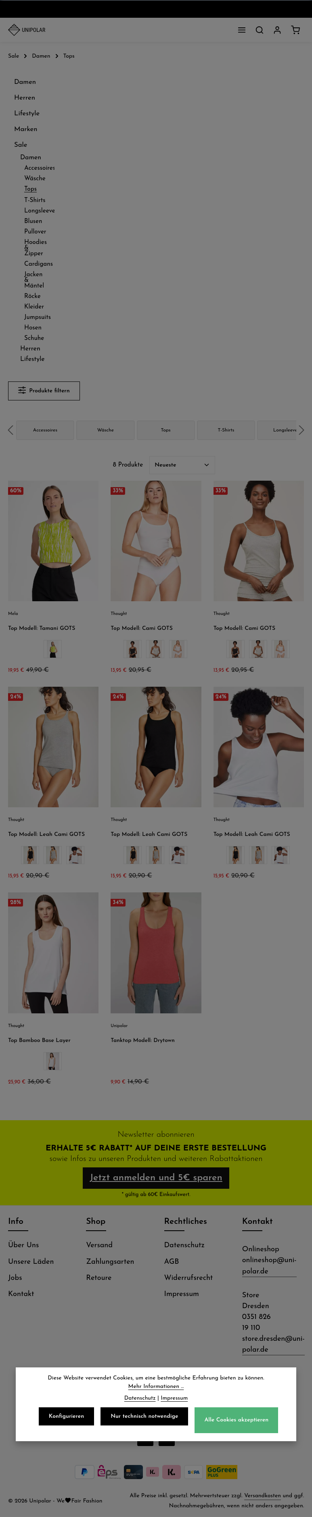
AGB (171, 1262)
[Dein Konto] (277, 30)
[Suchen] (259, 30)
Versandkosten (262, 1496)
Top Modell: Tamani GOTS (41, 628)
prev (10, 430)
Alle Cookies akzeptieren (236, 1422)
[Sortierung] (182, 465)
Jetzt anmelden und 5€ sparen (156, 1178)
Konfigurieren (66, 1418)
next (301, 430)
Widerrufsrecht (188, 1278)
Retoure (98, 1278)
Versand (99, 1246)
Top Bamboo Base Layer (39, 1040)
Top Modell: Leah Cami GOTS (46, 834)
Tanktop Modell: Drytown (143, 1040)
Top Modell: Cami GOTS (141, 628)
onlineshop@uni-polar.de (269, 1266)
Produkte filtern (44, 390)
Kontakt (21, 1294)
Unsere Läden (31, 1262)
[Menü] (242, 30)
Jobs (15, 1278)
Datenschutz (184, 1246)
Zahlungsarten (110, 1262)
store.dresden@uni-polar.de (273, 1345)
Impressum (181, 1294)
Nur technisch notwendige (144, 1418)
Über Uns (23, 1246)
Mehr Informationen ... (156, 1388)
